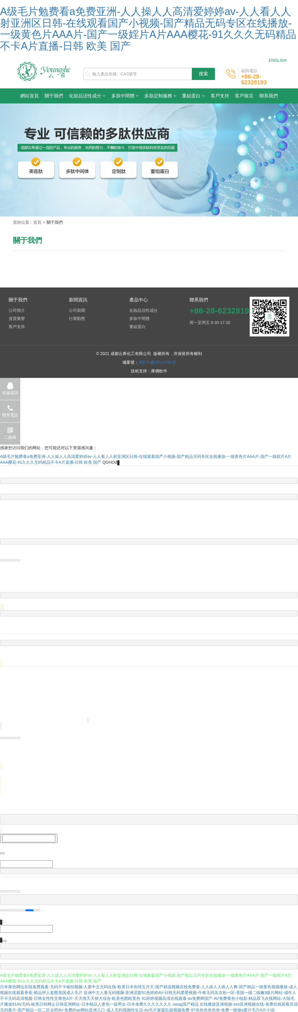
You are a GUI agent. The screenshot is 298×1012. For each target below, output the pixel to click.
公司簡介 (17, 310)
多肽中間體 (125, 95)
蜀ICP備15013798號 (157, 362)
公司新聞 (77, 310)
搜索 (203, 73)
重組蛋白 (193, 95)
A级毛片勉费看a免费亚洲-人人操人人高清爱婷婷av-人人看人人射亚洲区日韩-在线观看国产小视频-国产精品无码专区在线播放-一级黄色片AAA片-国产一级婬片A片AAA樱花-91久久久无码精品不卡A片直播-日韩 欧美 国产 (148, 29)
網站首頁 (31, 95)
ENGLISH (277, 60)
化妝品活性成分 (87, 95)
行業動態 (77, 318)
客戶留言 (244, 95)
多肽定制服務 (160, 95)
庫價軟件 (159, 371)
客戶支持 (220, 95)
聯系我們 (268, 95)
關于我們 (54, 95)
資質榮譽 (17, 318)
